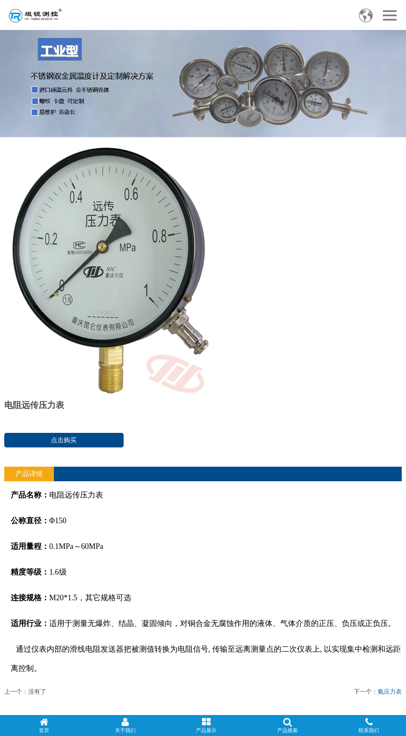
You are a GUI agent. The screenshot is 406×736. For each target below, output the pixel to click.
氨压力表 (390, 691)
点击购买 (64, 440)
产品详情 (29, 473)
